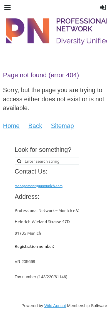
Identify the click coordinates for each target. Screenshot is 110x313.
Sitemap (62, 125)
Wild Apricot (55, 305)
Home (11, 125)
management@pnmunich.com (38, 185)
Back (35, 125)
